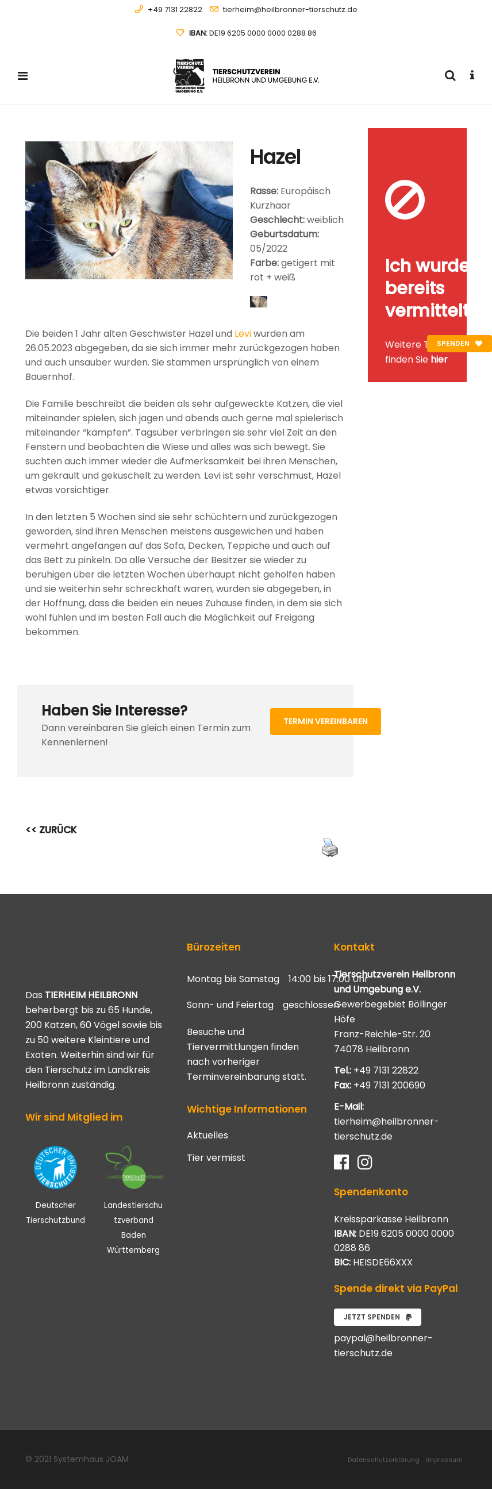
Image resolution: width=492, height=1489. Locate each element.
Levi (243, 333)
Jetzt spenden (378, 1317)
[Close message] (459, 136)
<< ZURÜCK (51, 830)
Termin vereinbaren (325, 721)
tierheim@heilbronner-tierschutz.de (290, 9)
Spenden (459, 343)
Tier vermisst (216, 1158)
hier (439, 359)
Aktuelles (207, 1135)
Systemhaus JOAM (91, 1459)
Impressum (444, 1459)
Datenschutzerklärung (384, 1459)
